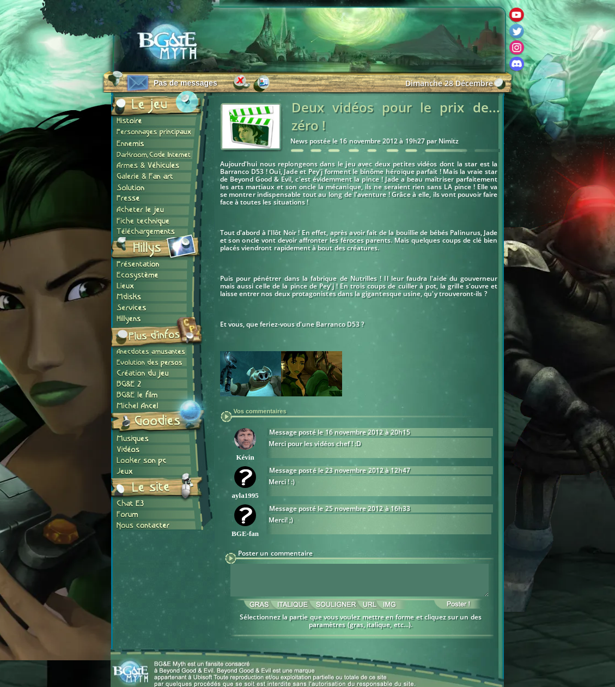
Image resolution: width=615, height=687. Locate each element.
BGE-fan (245, 533)
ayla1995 (245, 495)
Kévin (245, 457)
